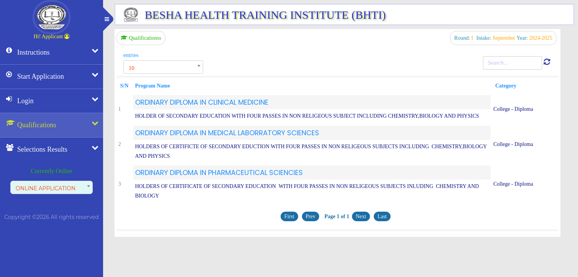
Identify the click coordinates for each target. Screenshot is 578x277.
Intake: (496, 38)
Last (382, 216)
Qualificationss (141, 38)
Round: (464, 38)
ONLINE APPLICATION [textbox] (46, 188)
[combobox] (51, 187)
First (289, 216)
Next (361, 216)
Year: (534, 38)
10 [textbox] (131, 68)
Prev (311, 216)
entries (131, 55)
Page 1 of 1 (336, 216)
